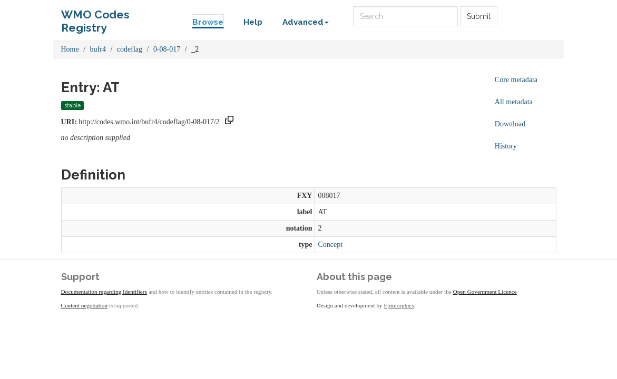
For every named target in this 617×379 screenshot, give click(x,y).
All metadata (514, 102)
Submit (479, 16)
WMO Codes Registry (95, 17)
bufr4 (98, 49)
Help (252, 22)
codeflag (129, 49)
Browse (207, 22)
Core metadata (516, 80)
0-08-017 (166, 49)
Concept (330, 244)
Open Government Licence (485, 291)
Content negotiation (84, 305)
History (506, 146)
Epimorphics (399, 305)
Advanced (305, 22)
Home (70, 49)
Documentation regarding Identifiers (104, 291)
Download (510, 124)
